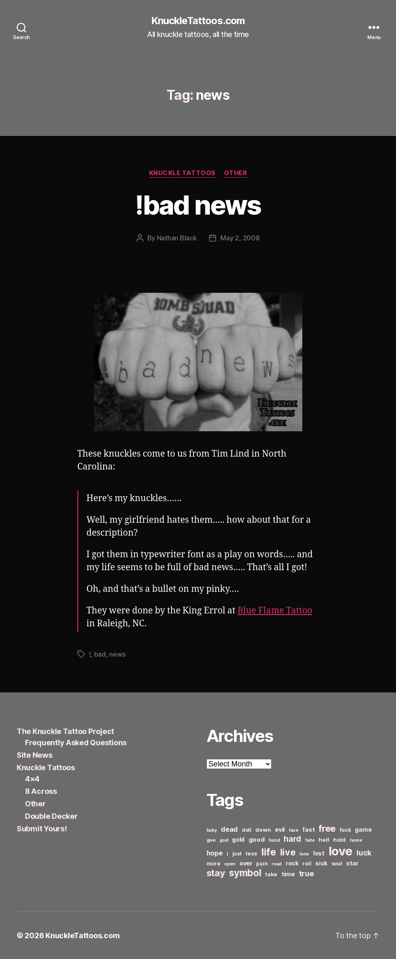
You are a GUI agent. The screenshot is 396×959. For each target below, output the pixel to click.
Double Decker (51, 816)
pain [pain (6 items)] (261, 863)
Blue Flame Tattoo (274, 610)
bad (100, 654)
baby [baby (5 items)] (212, 830)
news (117, 654)
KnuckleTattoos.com (197, 21)
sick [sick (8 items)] (321, 863)
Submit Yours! (42, 828)
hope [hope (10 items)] (215, 853)
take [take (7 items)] (271, 874)
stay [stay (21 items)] (216, 873)
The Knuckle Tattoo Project (65, 731)
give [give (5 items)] (211, 840)
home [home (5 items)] (356, 840)
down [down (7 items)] (263, 829)
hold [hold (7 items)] (339, 839)
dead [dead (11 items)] (229, 829)
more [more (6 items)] (213, 863)
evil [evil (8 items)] (280, 829)
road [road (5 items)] (276, 864)
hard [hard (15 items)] (292, 839)
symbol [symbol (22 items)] (245, 872)
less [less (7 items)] (251, 853)
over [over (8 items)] (245, 863)
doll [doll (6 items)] (247, 830)
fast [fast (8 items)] (308, 829)
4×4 (32, 778)
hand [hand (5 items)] (274, 840)
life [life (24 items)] (269, 852)
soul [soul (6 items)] (336, 863)
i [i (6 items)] (227, 853)
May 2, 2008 (239, 238)
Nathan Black (177, 238)
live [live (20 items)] (288, 852)
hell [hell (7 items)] (324, 839)
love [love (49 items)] (341, 851)
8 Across (41, 791)
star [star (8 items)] (352, 863)
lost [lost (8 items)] (318, 853)
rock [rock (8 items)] (292, 863)
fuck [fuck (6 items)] (345, 830)
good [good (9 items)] (257, 839)
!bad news (198, 205)
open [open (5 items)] (229, 864)
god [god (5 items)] (223, 840)
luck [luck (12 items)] (363, 852)
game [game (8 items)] (363, 829)
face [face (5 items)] (294, 830)
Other (235, 173)
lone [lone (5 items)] (304, 854)
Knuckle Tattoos (182, 173)
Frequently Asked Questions (76, 742)
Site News (34, 755)
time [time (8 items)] (288, 873)
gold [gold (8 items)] (238, 839)
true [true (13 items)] (306, 873)
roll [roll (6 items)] (306, 863)
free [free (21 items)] (327, 828)
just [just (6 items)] (237, 853)
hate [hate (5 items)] (310, 840)
